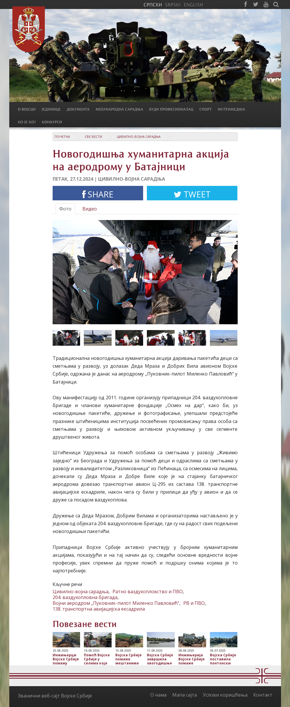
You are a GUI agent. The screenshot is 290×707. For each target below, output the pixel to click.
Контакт (262, 695)
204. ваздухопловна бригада (85, 597)
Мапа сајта (184, 695)
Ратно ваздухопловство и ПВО (147, 591)
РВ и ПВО (194, 603)
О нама (158, 695)
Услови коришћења (225, 695)
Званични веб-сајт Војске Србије (55, 696)
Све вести (93, 136)
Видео (89, 209)
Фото (65, 209)
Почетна (62, 136)
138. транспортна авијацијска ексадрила (99, 609)
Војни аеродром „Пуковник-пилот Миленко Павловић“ (116, 603)
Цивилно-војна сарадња (138, 136)
